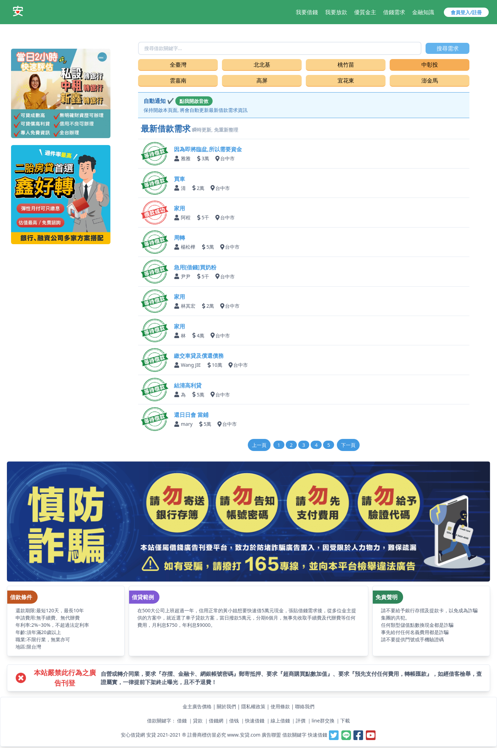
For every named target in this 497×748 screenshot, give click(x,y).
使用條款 (280, 706)
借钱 (234, 720)
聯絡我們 (304, 706)
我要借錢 (307, 12)
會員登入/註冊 (466, 12)
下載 (345, 720)
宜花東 (346, 80)
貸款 (198, 720)
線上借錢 (280, 720)
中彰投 (429, 64)
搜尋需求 (448, 48)
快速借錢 (254, 720)
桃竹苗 (346, 64)
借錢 (182, 720)
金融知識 (423, 12)
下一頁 (348, 445)
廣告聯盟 (271, 734)
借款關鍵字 (294, 734)
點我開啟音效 (193, 101)
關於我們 (226, 706)
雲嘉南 (178, 80)
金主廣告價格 (197, 706)
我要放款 (336, 12)
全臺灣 (178, 64)
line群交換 (323, 720)
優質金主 (365, 12)
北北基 (262, 64)
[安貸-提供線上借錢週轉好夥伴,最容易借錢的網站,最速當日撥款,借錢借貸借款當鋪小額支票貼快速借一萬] (17, 11)
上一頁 (259, 445)
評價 (300, 720)
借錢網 (216, 720)
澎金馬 (429, 80)
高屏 (261, 80)
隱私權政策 (253, 706)
